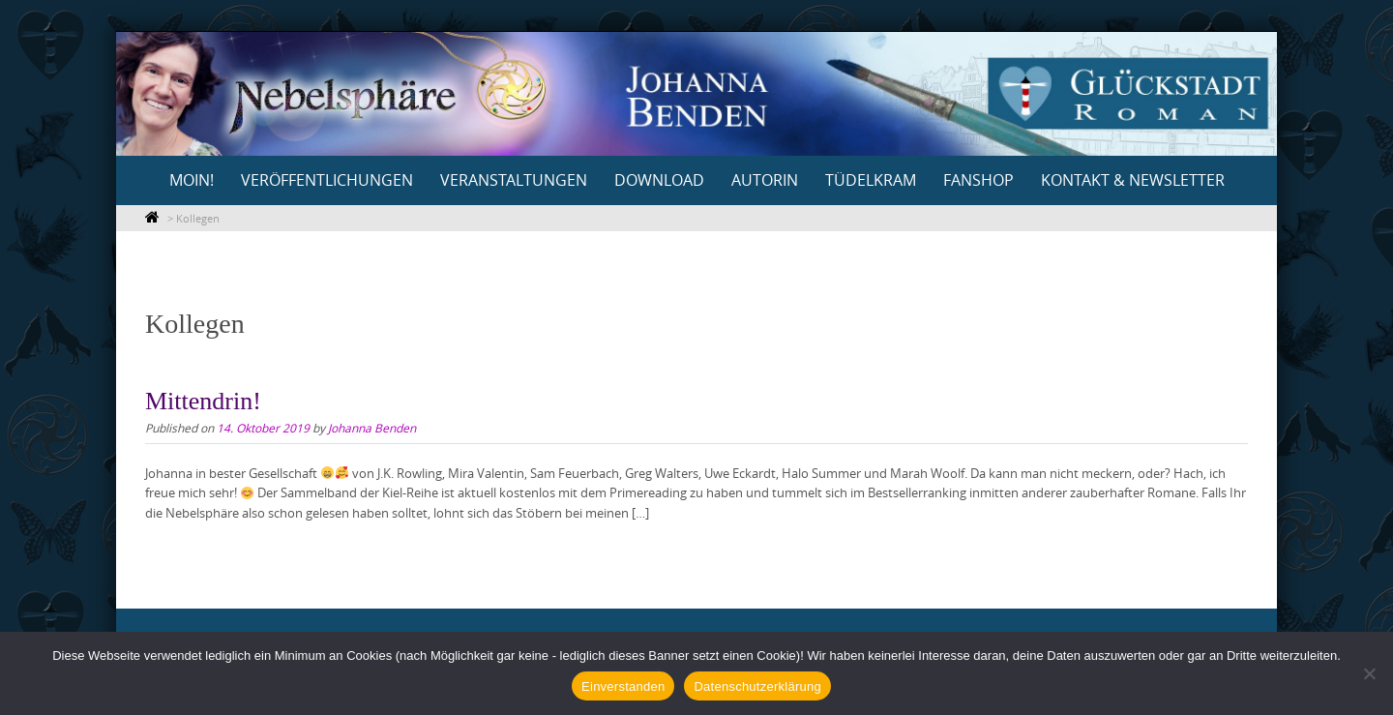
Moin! (191, 180)
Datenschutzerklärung (757, 686)
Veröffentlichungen (327, 180)
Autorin (764, 180)
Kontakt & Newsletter (1133, 180)
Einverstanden (623, 686)
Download (659, 180)
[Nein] (1368, 673)
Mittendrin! (203, 401)
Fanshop (978, 180)
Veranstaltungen (513, 180)
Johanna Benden (372, 427)
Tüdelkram (870, 180)
